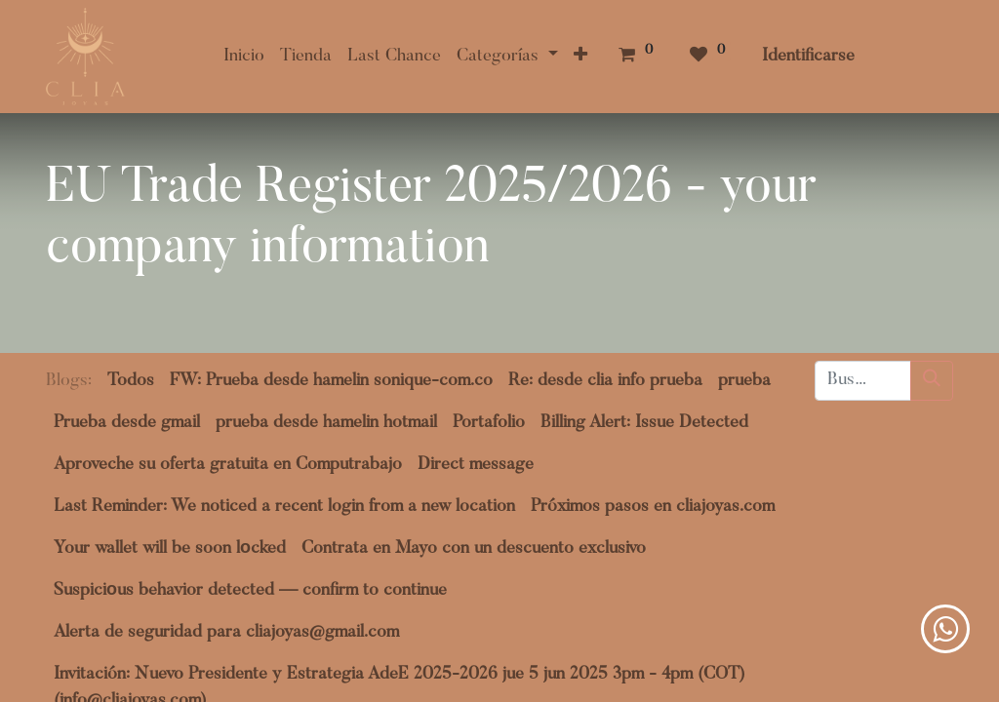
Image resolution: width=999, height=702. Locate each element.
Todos (130, 381)
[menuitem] (244, 57)
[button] (580, 57)
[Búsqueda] (931, 381)
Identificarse (808, 56)
